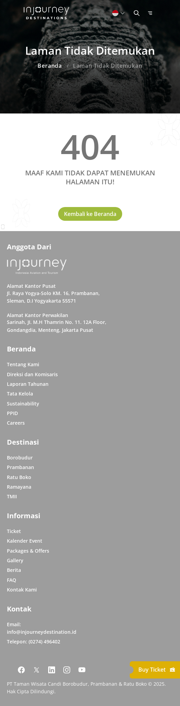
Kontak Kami (22, 589)
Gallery (15, 560)
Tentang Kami (23, 364)
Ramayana (19, 487)
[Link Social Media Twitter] (36, 669)
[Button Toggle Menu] (150, 13)
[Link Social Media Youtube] (81, 669)
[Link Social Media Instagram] (66, 669)
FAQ (11, 580)
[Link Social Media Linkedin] (51, 669)
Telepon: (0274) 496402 (33, 641)
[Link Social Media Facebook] (21, 669)
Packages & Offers (28, 550)
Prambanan (20, 467)
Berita (14, 570)
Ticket (14, 531)
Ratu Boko (19, 477)
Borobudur (20, 457)
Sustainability (23, 403)
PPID (12, 413)
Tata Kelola (20, 393)
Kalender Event (24, 540)
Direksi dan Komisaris (32, 374)
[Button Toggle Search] (136, 13)
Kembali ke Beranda (90, 214)
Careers (16, 423)
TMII (12, 496)
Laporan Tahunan (28, 384)
